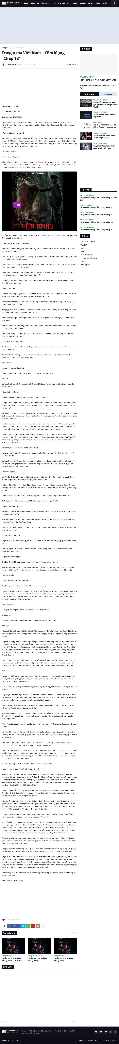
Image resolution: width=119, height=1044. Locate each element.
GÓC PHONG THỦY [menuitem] (86, 3)
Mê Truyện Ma (13, 1041)
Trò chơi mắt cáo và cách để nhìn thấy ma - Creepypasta (104, 126)
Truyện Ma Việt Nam (17, 48)
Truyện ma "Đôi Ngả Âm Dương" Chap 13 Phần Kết (12, 959)
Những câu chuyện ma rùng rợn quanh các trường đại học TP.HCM (105, 104)
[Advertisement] (59, 25)
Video (83, 261)
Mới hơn (5, 1022)
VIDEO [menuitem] (98, 3)
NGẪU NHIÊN (89, 94)
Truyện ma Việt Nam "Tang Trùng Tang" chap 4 (104, 136)
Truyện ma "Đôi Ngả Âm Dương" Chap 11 (63, 959)
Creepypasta (85, 265)
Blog (82, 252)
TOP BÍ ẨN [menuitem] (45, 3)
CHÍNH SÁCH (104, 1041)
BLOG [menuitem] (75, 3)
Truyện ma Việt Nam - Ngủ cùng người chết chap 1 (104, 147)
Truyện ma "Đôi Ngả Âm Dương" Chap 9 (96, 230)
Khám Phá (84, 248)
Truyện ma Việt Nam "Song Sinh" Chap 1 (98, 81)
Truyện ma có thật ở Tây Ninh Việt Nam (105, 115)
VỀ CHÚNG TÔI (81, 1041)
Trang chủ (5, 48)
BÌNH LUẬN (108, 94)
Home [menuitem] (26, 3)
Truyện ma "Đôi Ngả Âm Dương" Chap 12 (37, 959)
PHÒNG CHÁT (92, 1041)
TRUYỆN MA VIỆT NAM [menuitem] (61, 3)
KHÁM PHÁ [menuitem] (35, 3)
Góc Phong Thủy (87, 255)
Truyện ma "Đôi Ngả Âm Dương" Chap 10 (96, 222)
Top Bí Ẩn (84, 245)
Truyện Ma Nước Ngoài (89, 258)
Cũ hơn (73, 1022)
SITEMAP (114, 1041)
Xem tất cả (73, 933)
